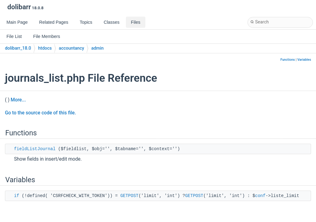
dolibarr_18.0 (18, 48)
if (16, 195)
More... (18, 100)
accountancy (71, 48)
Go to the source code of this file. (40, 113)
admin (97, 48)
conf (260, 195)
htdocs (45, 48)
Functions (288, 60)
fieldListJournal (34, 148)
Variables (304, 60)
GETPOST (129, 195)
